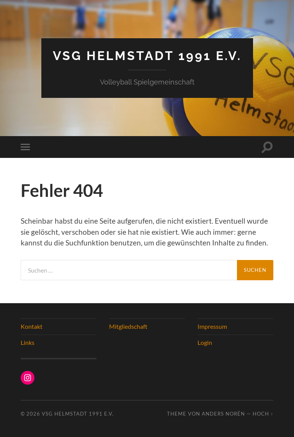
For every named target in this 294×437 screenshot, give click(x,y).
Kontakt (31, 326)
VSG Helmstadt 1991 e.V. (147, 56)
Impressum (212, 326)
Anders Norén (223, 414)
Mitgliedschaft (128, 326)
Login (205, 342)
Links (27, 342)
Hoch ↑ (263, 414)
